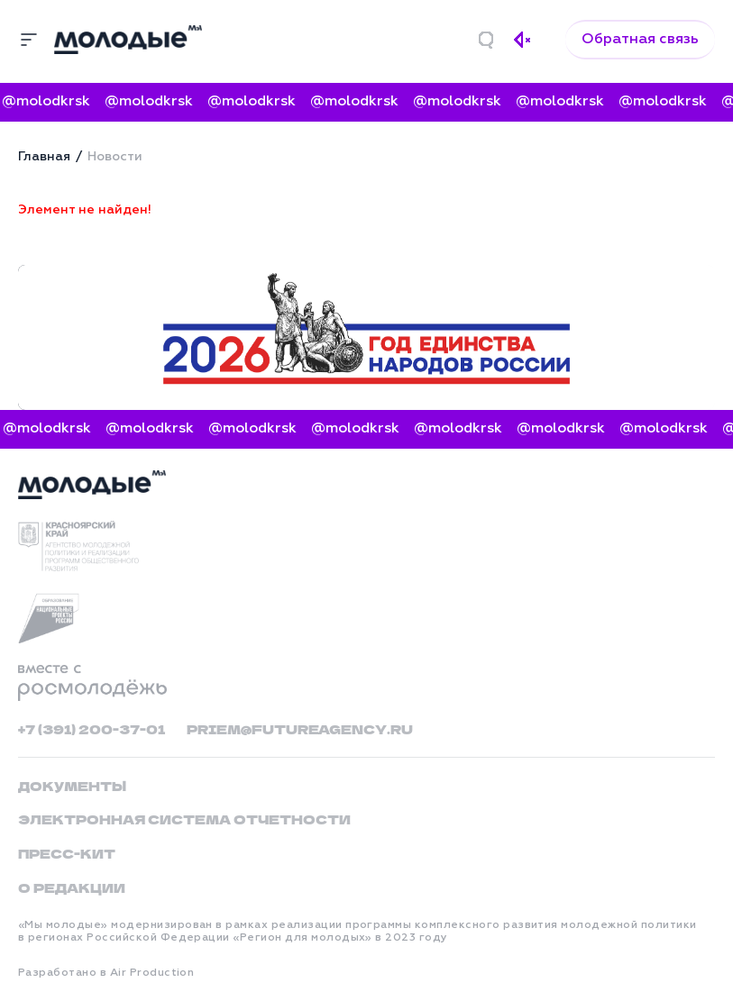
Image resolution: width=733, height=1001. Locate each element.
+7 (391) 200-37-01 (91, 729)
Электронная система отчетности (184, 819)
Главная (44, 156)
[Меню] (29, 39)
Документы (72, 786)
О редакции (71, 887)
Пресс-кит (66, 853)
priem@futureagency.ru (300, 729)
